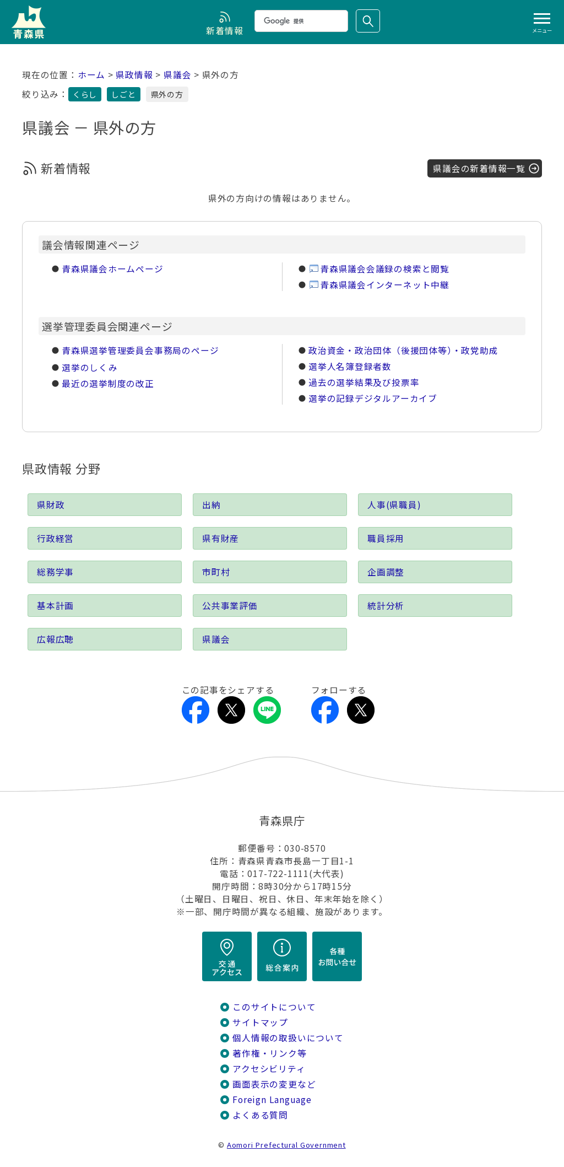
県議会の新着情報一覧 (479, 168)
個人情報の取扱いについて (287, 1037)
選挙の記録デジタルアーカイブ (372, 398)
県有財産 (220, 538)
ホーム (91, 74)
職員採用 (385, 538)
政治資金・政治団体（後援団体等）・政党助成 (403, 350)
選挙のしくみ (90, 367)
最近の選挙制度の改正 (108, 383)
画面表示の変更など (274, 1084)
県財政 (50, 504)
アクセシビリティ (268, 1068)
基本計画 (55, 605)
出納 (211, 504)
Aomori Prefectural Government (286, 1144)
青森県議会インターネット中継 (384, 284)
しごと (123, 94)
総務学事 (55, 572)
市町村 (216, 572)
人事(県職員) (394, 504)
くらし (85, 94)
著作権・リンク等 (269, 1053)
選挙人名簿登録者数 (350, 366)
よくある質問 (260, 1115)
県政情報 (134, 74)
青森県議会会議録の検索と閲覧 (384, 268)
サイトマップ (260, 1022)
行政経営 (55, 538)
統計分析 (385, 605)
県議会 (177, 74)
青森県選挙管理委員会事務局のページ (140, 350)
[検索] (300, 21)
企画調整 (385, 572)
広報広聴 (55, 639)
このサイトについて (274, 1007)
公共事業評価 (230, 605)
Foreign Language (272, 1099)
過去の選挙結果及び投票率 (363, 382)
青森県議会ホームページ (113, 268)
